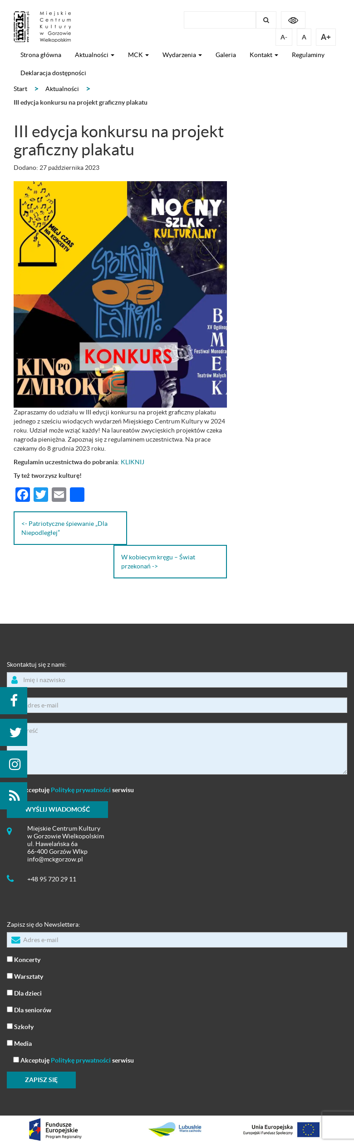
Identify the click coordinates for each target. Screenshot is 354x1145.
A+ (326, 37)
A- (283, 37)
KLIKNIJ (132, 462)
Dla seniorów (29, 1009)
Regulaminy (308, 54)
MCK (138, 54)
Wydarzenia (182, 54)
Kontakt (264, 54)
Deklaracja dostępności (53, 73)
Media (19, 1043)
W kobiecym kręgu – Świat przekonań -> (158, 561)
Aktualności (94, 54)
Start (20, 88)
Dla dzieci (24, 993)
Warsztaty (25, 976)
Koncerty (23, 959)
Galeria (226, 54)
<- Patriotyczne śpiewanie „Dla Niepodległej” (64, 528)
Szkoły (20, 1026)
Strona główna (40, 54)
